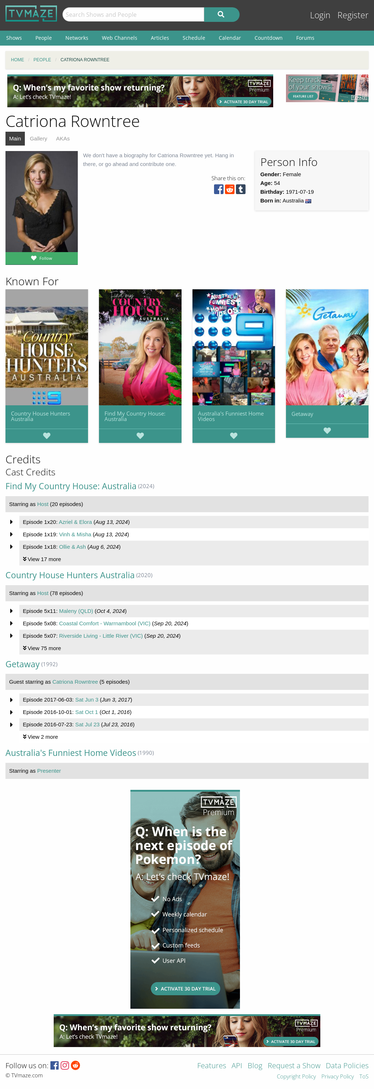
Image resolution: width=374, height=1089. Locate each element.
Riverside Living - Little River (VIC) (101, 636)
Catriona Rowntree (75, 682)
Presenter (49, 771)
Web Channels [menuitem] (119, 37)
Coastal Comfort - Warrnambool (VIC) (104, 623)
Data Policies (347, 1066)
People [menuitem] (43, 37)
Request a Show (294, 1066)
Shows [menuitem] (14, 37)
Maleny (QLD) (76, 611)
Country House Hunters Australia (40, 416)
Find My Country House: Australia (134, 416)
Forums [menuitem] (305, 37)
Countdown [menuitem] (269, 37)
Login (320, 15)
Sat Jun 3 (86, 699)
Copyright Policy (296, 1077)
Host (43, 504)
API (237, 1066)
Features (211, 1066)
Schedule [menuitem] (194, 37)
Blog (255, 1066)
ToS (364, 1077)
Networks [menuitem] (76, 37)
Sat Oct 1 (86, 712)
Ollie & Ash (72, 547)
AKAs (63, 138)
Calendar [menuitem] (230, 37)
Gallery (38, 138)
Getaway (302, 413)
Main (15, 138)
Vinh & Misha (75, 534)
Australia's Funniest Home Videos (231, 416)
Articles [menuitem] (160, 37)
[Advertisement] (140, 90)
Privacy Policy (337, 1077)
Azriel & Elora (75, 522)
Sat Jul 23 (87, 724)
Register (353, 15)
